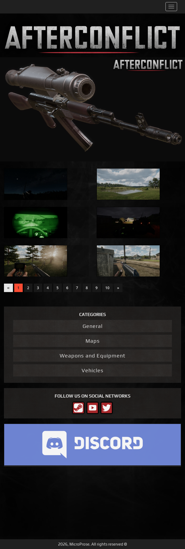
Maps (93, 341)
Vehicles (92, 370)
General (93, 326)
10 (107, 287)
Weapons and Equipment (92, 355)
